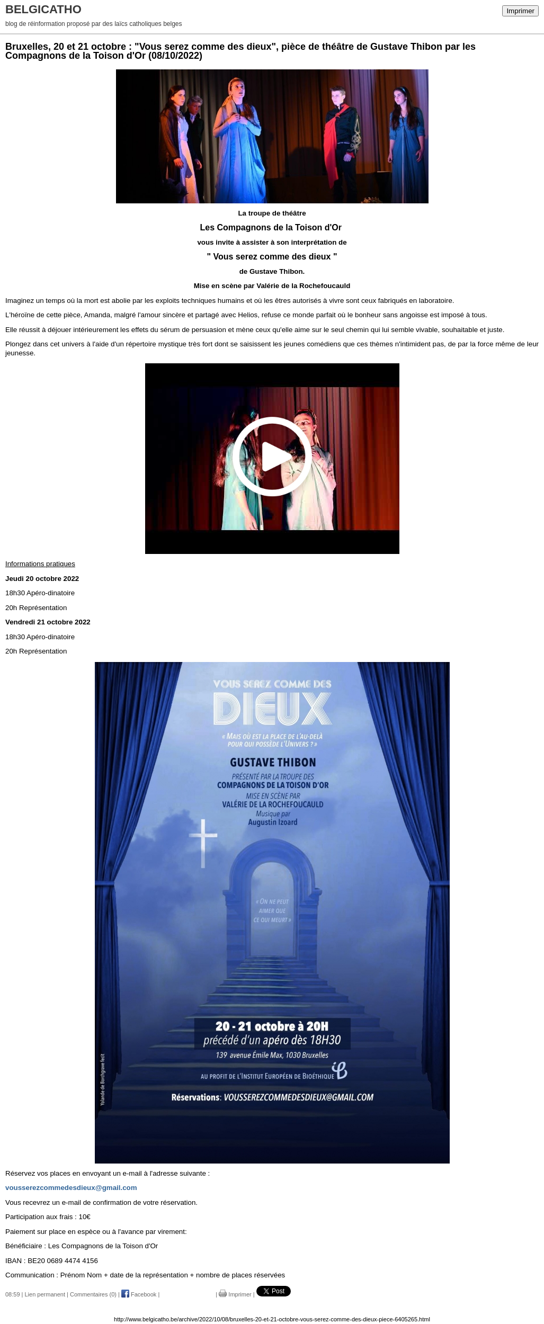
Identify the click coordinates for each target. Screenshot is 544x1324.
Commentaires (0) (93, 1294)
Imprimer (520, 11)
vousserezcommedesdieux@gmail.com (71, 1188)
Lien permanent (45, 1294)
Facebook (138, 1294)
